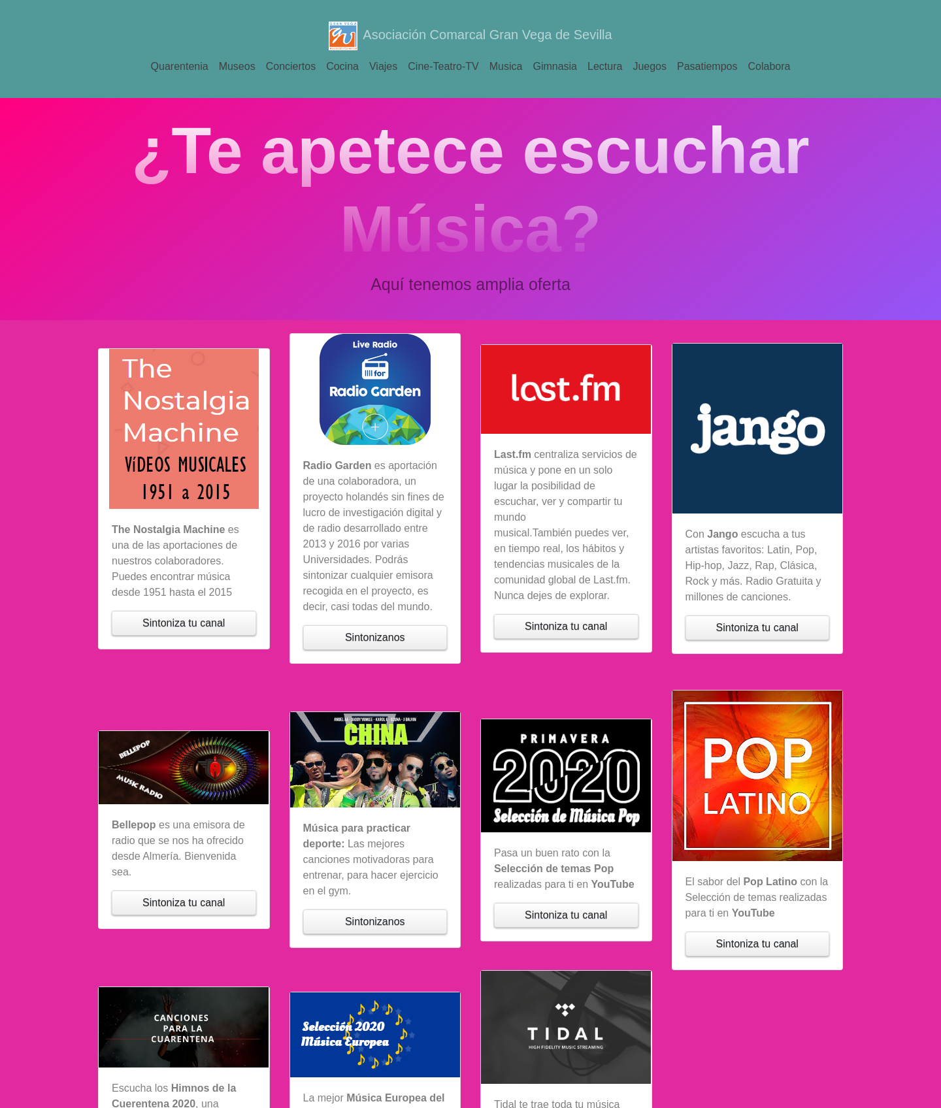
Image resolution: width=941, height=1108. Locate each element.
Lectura (604, 66)
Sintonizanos (375, 637)
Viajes (383, 66)
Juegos (650, 66)
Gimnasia (555, 66)
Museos (237, 66)
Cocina (342, 66)
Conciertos (291, 66)
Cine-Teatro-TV (443, 66)
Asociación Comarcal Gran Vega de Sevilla (470, 36)
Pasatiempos (707, 66)
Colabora (769, 66)
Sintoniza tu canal (183, 622)
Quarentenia (179, 66)
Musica (506, 66)
